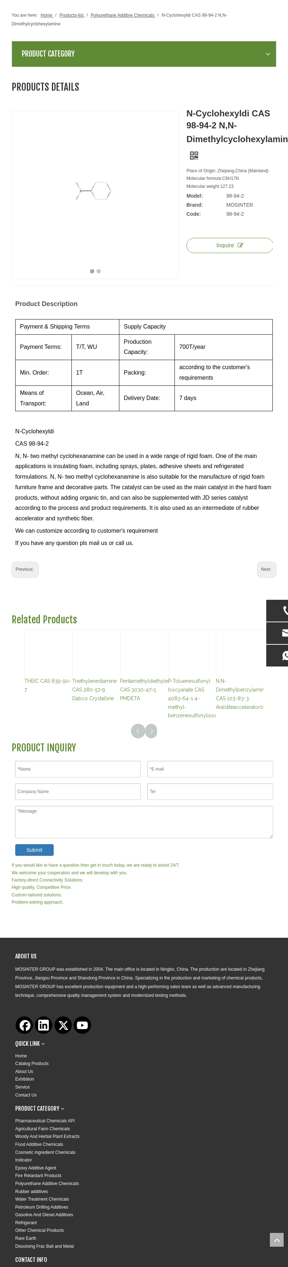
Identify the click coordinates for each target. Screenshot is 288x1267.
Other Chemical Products (39, 1230)
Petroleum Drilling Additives (41, 1207)
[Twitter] (63, 1025)
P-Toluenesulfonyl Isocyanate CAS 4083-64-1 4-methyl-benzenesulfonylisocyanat (199, 698)
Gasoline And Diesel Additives (44, 1214)
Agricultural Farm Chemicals (42, 1128)
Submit (34, 850)
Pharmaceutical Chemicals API (45, 1120)
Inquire (230, 245)
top (277, 1240)
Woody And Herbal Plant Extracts (47, 1136)
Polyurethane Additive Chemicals (47, 1183)
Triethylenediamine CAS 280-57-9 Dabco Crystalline (94, 689)
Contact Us (26, 1095)
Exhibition (24, 1079)
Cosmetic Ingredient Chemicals (45, 1152)
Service (22, 1087)
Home (21, 1055)
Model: (194, 196)
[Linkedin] (43, 1025)
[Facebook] (24, 1025)
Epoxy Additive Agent (35, 1168)
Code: (193, 214)
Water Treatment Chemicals (42, 1199)
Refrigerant (26, 1222)
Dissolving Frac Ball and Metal (44, 1246)
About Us (24, 1071)
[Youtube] (82, 1025)
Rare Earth (25, 1238)
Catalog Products (32, 1063)
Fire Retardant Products (38, 1175)
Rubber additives (31, 1191)
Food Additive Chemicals (39, 1144)
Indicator (23, 1160)
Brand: (194, 205)
